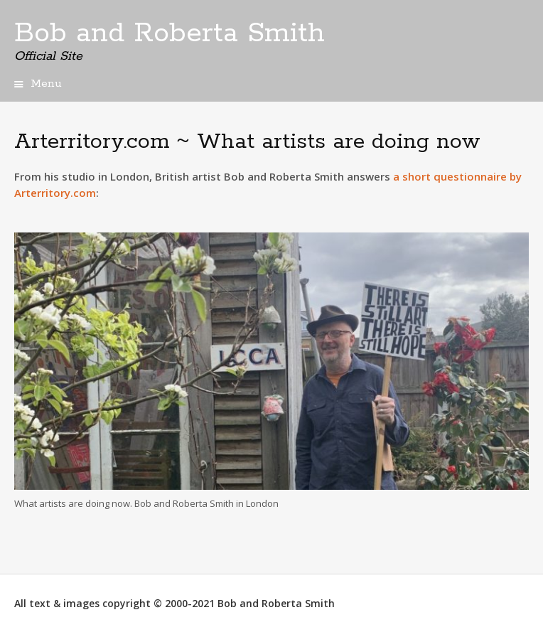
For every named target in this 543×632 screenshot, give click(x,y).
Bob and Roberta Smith (169, 33)
